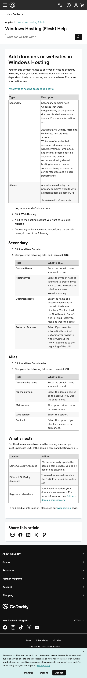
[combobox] (40, 36)
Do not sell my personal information (44, 646)
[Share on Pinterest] (44, 534)
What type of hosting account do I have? (31, 88)
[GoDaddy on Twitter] (29, 629)
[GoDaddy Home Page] (16, 606)
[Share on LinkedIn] (28, 534)
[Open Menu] (4, 5)
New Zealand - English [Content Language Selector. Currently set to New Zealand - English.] (17, 620)
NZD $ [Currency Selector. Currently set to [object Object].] (78, 620)
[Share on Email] (12, 534)
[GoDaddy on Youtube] (37, 629)
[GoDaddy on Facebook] (5, 629)
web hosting (64, 508)
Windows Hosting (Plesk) (31, 22)
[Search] (78, 37)
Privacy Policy (42, 640)
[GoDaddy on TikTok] (21, 629)
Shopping (8, 595)
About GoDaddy (12, 553)
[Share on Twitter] (36, 534)
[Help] (68, 5)
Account (7, 587)
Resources (8, 570)
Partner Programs (12, 578)
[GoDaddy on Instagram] (13, 629)
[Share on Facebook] (20, 534)
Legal (28, 640)
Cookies (57, 640)
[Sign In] (76, 5)
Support (7, 562)
